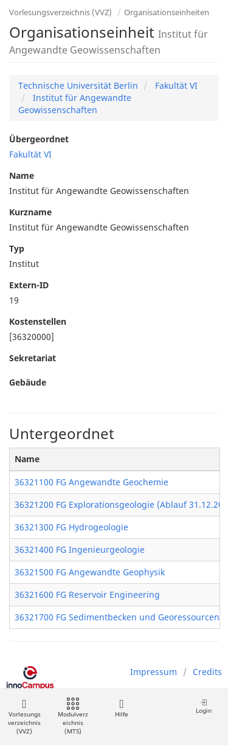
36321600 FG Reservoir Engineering (87, 594)
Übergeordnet (39, 139)
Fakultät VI (175, 85)
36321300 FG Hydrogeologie (71, 527)
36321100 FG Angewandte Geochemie (91, 482)
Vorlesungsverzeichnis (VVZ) (60, 12)
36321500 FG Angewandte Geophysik (90, 572)
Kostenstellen (37, 321)
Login (204, 706)
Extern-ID (29, 285)
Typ (16, 248)
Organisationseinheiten (166, 12)
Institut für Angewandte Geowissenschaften (74, 104)
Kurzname (30, 212)
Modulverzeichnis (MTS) (73, 716)
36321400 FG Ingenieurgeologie (80, 549)
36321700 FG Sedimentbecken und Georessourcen (117, 617)
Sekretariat (32, 358)
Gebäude (27, 382)
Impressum (153, 671)
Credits (207, 671)
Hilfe (121, 708)
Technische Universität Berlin (78, 85)
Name (21, 175)
